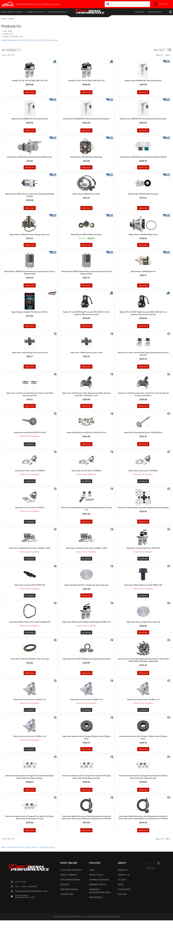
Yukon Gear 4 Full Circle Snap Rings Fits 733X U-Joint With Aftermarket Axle (29, 403)
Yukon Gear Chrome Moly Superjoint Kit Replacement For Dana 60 (86, 518)
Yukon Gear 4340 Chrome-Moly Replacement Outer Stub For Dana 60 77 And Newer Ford (86, 403)
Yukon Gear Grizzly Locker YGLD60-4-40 (30, 750)
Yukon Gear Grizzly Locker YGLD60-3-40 (86, 712)
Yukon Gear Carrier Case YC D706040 (86, 480)
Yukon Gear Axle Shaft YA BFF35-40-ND (29, 441)
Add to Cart (29, 334)
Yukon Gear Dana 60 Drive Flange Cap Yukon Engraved (86, 596)
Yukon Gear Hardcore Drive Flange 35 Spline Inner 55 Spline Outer (143, 751)
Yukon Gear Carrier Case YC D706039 (29, 480)
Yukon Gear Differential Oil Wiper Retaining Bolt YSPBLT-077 (86, 634)
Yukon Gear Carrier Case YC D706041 (143, 480)
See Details (29, 454)
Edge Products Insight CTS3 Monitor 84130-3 (30, 319)
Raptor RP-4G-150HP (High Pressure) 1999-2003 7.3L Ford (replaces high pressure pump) (86, 320)
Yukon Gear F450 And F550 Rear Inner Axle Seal (29, 671)
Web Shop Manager (113, 934)
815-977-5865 (20, 899)
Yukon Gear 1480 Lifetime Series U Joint (86, 360)
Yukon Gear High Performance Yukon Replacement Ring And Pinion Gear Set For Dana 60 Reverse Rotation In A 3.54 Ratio (86, 833)
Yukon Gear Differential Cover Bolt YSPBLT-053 (143, 596)
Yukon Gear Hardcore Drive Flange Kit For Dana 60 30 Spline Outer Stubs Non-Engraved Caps (29, 790)
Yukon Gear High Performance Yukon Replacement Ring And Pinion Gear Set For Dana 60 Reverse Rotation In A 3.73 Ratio (143, 833)
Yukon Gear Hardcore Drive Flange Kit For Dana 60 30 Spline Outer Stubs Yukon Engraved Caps (86, 790)
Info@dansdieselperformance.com (31, 909)
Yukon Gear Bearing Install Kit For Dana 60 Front (86, 441)
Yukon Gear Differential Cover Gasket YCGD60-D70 (29, 633)
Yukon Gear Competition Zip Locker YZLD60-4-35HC (86, 558)
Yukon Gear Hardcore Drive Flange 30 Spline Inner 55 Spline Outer (86, 751)
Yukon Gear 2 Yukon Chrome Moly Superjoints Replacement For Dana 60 (143, 362)
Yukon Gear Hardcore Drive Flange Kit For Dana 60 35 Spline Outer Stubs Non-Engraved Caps (143, 790)
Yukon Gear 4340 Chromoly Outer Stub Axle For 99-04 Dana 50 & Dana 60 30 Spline (143, 403)
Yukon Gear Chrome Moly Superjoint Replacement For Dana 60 (143, 518)
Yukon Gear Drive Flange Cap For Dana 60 (143, 633)
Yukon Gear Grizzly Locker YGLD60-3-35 (30, 712)
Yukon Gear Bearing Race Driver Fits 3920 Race (143, 441)
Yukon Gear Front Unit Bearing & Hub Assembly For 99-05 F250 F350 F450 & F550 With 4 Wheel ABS (143, 672)
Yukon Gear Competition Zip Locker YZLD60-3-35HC (29, 558)
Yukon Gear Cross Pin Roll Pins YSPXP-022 (143, 558)
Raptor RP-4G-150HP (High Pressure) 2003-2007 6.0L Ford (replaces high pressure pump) (143, 320)
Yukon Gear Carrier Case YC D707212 (30, 517)
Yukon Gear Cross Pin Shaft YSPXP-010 (29, 596)
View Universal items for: (29, 865)
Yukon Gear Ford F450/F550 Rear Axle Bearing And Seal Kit (86, 672)
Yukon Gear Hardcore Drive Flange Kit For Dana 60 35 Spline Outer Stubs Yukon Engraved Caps (29, 832)
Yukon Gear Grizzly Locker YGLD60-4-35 (143, 712)
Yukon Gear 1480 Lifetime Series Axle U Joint (30, 360)
